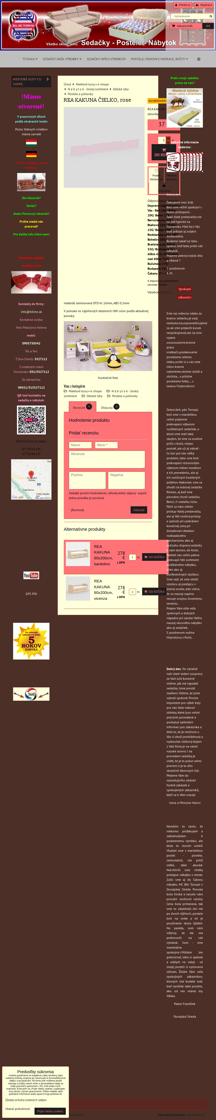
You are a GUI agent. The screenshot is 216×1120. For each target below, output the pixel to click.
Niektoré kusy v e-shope (85, 391)
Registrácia (204, 5)
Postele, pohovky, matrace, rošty (159, 59)
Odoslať (138, 510)
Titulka (30, 59)
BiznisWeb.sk (196, 1115)
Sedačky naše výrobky (62, 59)
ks (134, 557)
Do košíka (164, 152)
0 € (208, 26)
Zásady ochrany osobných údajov (26, 1100)
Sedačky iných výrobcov (106, 59)
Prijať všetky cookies (50, 1111)
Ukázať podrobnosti (17, 1109)
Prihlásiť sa (182, 5)
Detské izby (94, 396)
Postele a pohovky (124, 396)
